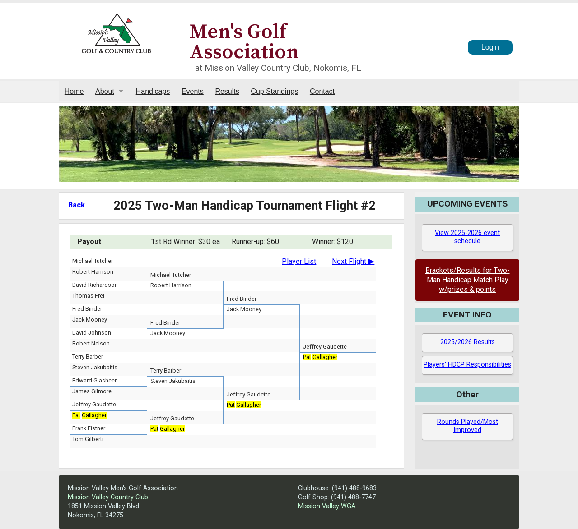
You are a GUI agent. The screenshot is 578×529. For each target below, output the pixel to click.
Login (490, 47)
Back (76, 205)
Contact (322, 91)
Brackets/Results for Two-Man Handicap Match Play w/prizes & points (467, 280)
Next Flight (353, 261)
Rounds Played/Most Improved (467, 426)
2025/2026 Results (467, 342)
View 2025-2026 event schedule (467, 237)
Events (193, 91)
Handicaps (153, 91)
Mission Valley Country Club (108, 497)
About (104, 91)
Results (227, 91)
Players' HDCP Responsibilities (467, 364)
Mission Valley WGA (327, 506)
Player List (299, 261)
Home (74, 91)
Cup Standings (274, 91)
